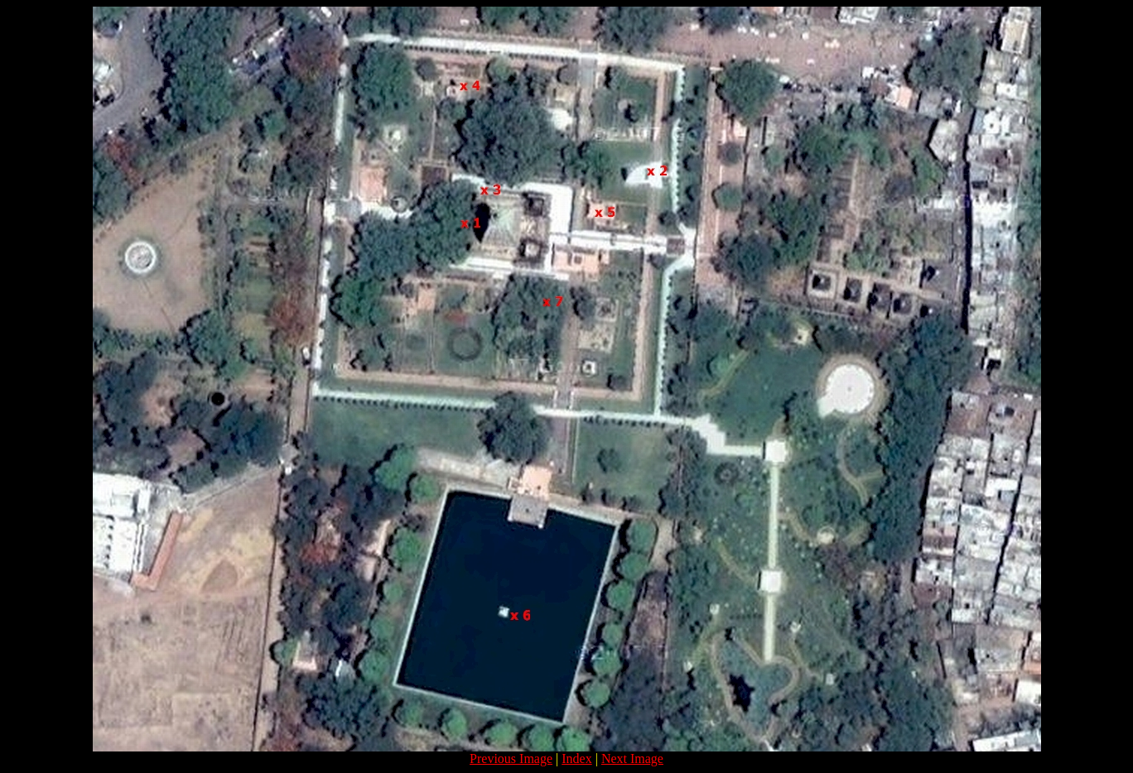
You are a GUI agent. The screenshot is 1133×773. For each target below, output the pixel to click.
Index (576, 758)
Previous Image (511, 758)
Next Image (632, 758)
